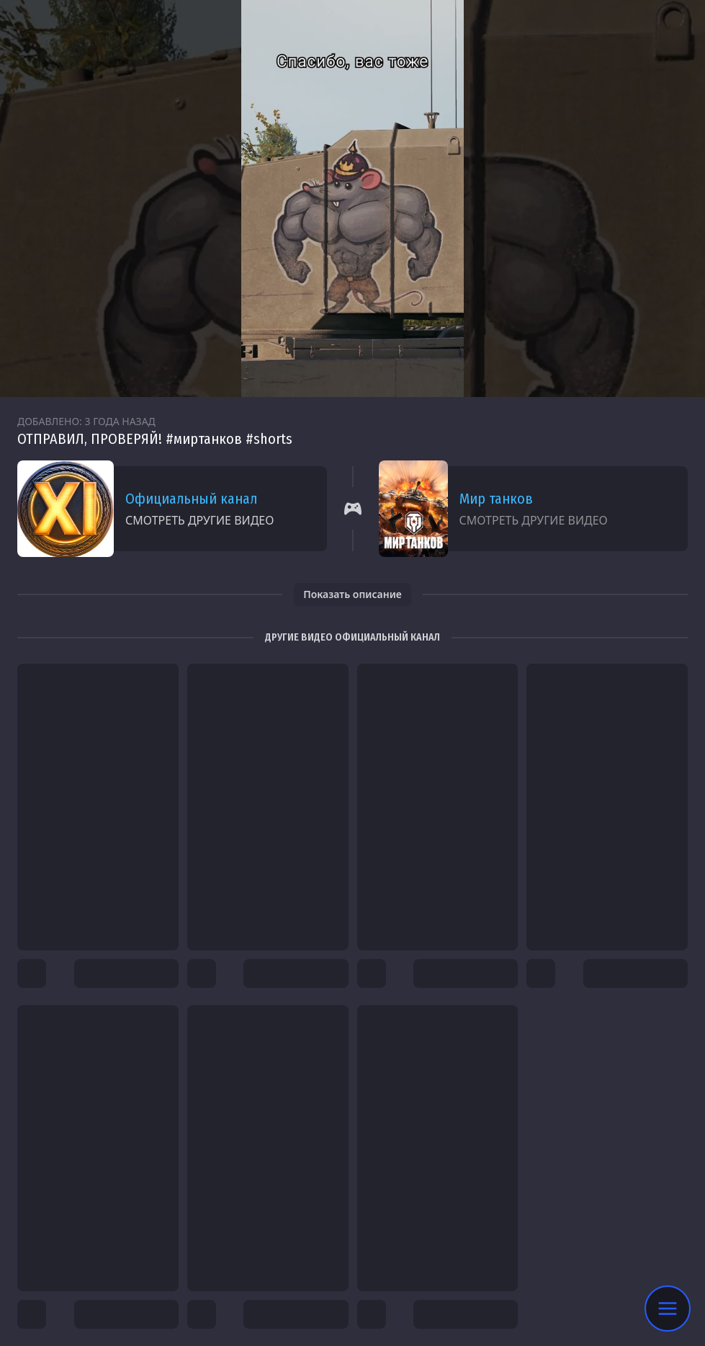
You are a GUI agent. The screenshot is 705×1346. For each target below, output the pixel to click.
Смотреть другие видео (199, 520)
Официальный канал (191, 498)
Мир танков (496, 498)
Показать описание (352, 594)
